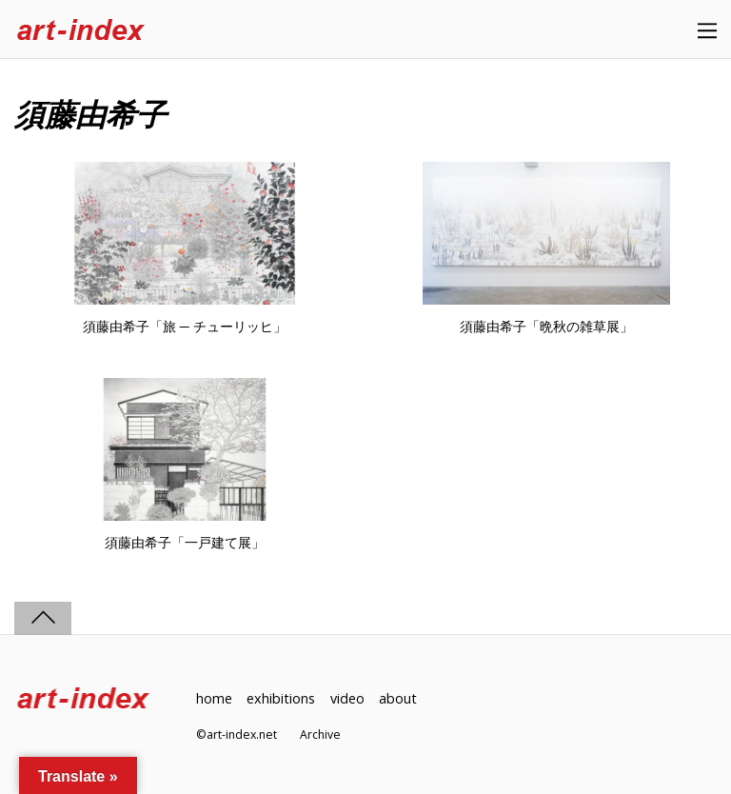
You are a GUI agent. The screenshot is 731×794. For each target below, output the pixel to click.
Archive (320, 734)
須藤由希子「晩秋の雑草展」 (546, 326)
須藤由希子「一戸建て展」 (185, 542)
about (398, 698)
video (347, 698)
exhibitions (281, 698)
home (214, 698)
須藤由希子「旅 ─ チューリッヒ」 (184, 326)
